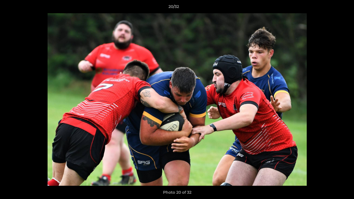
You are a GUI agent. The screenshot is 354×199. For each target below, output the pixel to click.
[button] (330, 8)
